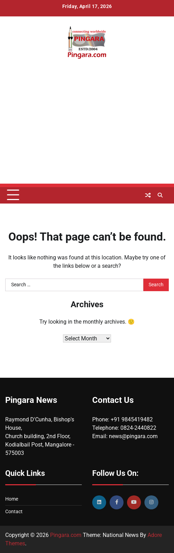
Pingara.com (65, 535)
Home (11, 499)
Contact (14, 511)
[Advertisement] (87, 135)
